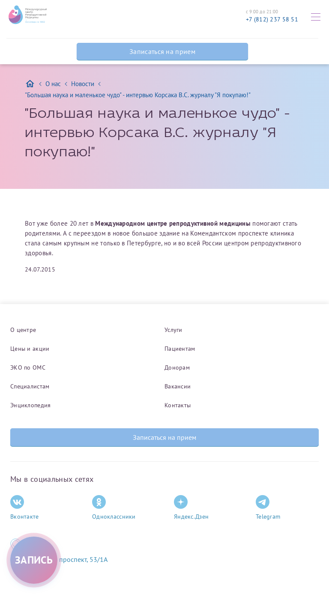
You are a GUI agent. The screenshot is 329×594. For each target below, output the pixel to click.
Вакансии (177, 386)
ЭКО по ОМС (27, 367)
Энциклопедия (30, 405)
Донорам (177, 367)
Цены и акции (29, 348)
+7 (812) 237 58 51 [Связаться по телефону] (272, 19)
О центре (23, 330)
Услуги (173, 330)
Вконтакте (24, 507)
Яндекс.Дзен (191, 507)
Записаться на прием (162, 51)
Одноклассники (114, 507)
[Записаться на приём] (33, 560)
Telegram (268, 507)
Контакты (177, 405)
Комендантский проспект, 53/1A (59, 559)
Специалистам (29, 386)
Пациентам (179, 348)
